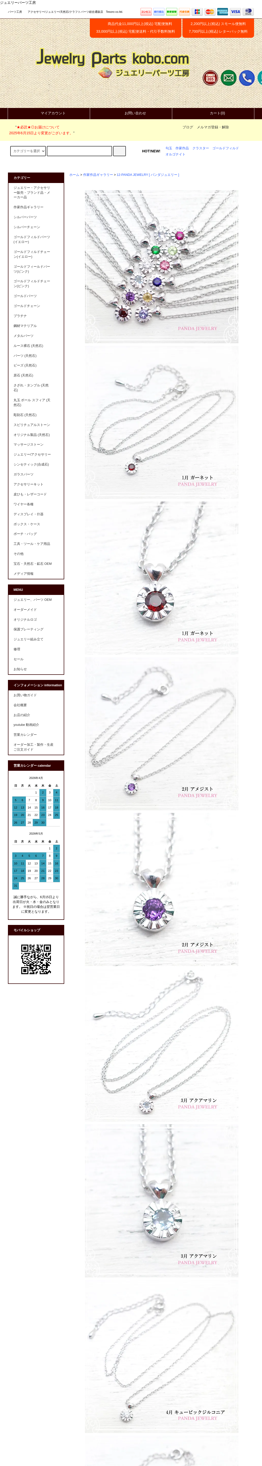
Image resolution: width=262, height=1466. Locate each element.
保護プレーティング (28, 629)
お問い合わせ (131, 113)
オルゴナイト (175, 154)
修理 (17, 649)
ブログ (187, 127)
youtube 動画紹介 (26, 725)
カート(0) (213, 113)
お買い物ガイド (25, 695)
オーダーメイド (25, 610)
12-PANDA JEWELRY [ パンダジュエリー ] (148, 175)
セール (19, 659)
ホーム (74, 175)
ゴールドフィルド (225, 148)
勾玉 (169, 148)
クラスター (200, 148)
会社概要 (20, 705)
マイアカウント (49, 113)
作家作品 (182, 148)
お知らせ (20, 669)
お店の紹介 (22, 715)
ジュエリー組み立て (28, 639)
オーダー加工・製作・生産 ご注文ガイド (35, 747)
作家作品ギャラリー (98, 175)
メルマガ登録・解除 (213, 127)
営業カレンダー (25, 735)
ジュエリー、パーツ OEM (33, 600)
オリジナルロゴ (25, 619)
